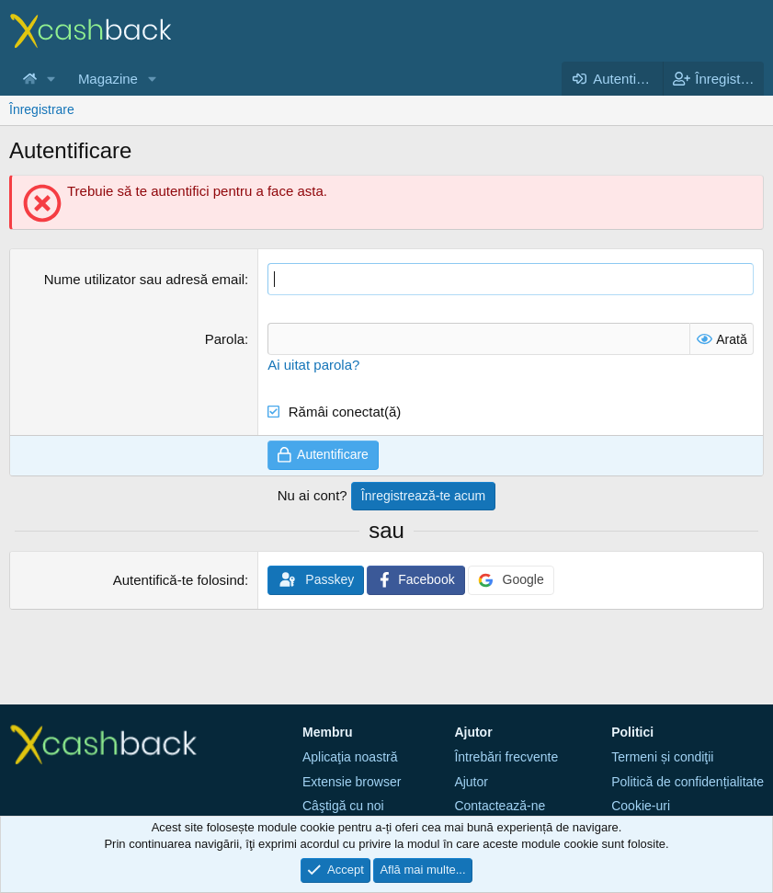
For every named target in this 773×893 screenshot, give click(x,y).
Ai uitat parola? (313, 364)
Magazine (108, 78)
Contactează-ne (499, 805)
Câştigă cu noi (343, 805)
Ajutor (471, 781)
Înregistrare (41, 109)
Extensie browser (351, 781)
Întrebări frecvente (506, 757)
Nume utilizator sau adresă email (144, 279)
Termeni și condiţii (662, 757)
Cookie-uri (640, 805)
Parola (224, 339)
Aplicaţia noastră (350, 757)
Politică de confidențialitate (687, 781)
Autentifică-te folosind (178, 580)
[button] (51, 79)
